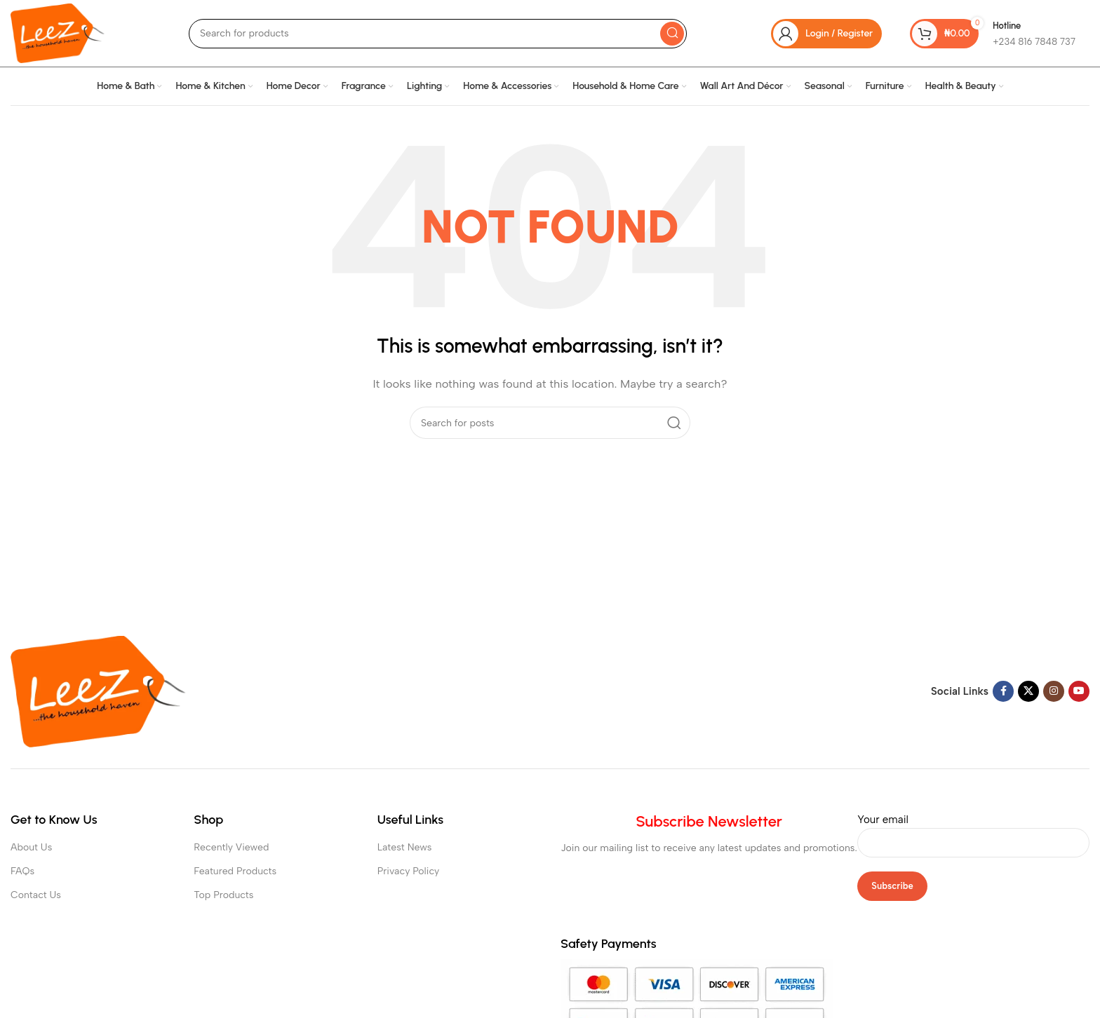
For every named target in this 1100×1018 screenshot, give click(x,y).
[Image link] (98, 690)
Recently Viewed (231, 847)
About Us (31, 847)
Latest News (404, 847)
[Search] (438, 33)
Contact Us (36, 895)
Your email (973, 830)
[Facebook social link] (1003, 691)
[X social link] (1028, 691)
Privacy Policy (408, 871)
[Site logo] (58, 32)
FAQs (22, 871)
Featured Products (235, 871)
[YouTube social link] (1078, 691)
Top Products (223, 895)
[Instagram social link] (1053, 691)
